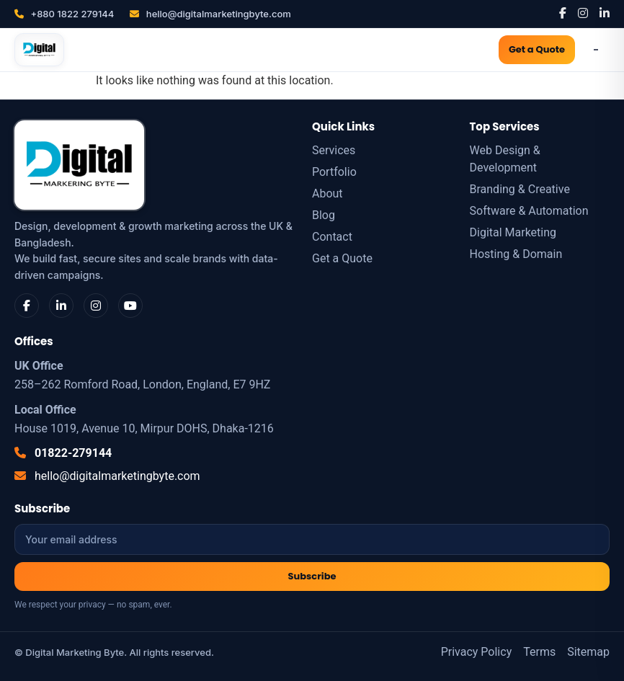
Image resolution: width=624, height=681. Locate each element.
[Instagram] (583, 13)
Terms (539, 652)
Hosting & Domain (516, 254)
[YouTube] (130, 305)
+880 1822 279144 (64, 13)
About (327, 193)
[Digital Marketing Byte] (39, 50)
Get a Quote (537, 49)
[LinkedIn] (605, 13)
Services (333, 150)
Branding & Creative (520, 189)
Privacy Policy (476, 652)
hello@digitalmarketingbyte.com (210, 13)
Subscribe (312, 576)
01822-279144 (63, 453)
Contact (332, 237)
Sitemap (588, 652)
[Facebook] (562, 13)
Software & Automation (529, 211)
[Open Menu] (596, 49)
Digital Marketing (513, 232)
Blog (323, 215)
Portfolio (334, 172)
